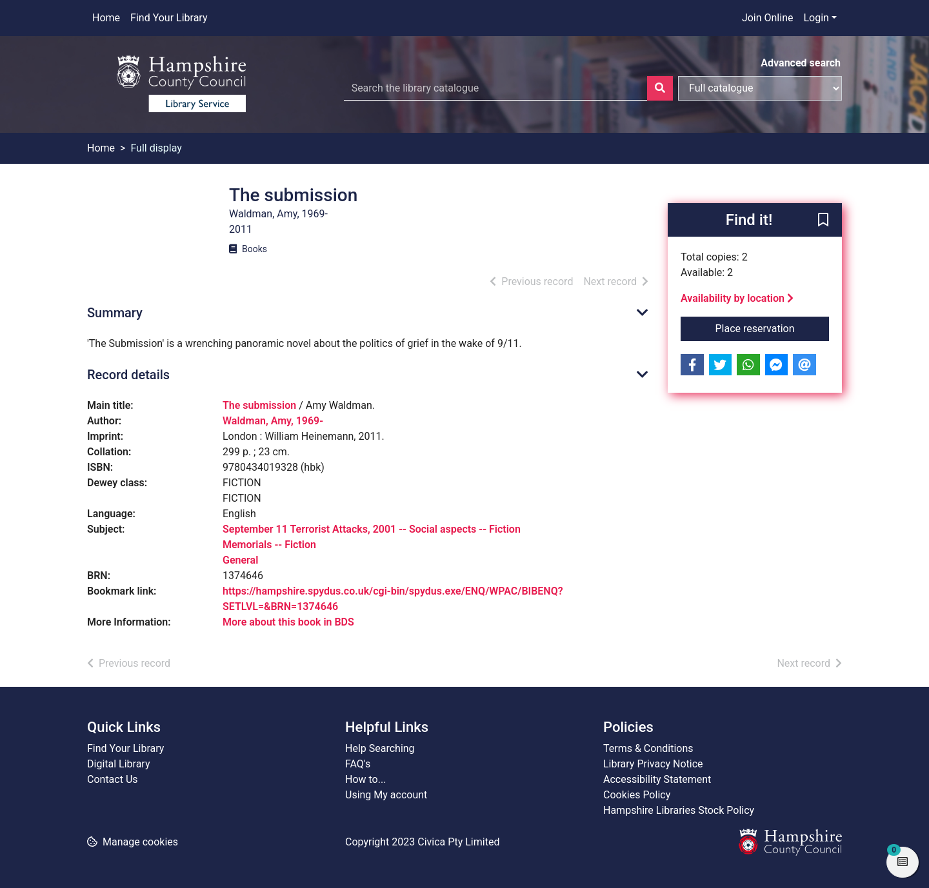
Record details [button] (128, 374)
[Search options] (760, 88)
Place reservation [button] (772, 328)
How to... (365, 779)
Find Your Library (168, 18)
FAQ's (357, 764)
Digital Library (118, 764)
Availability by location (737, 298)
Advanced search (801, 63)
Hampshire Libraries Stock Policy (678, 810)
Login (815, 18)
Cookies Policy (636, 795)
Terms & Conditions (648, 748)
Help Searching (380, 748)
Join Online (768, 18)
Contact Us (112, 779)
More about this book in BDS (288, 622)
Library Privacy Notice (653, 764)
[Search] (660, 88)
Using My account (386, 795)
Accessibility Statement (657, 779)
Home (106, 18)
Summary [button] (115, 313)
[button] (823, 220)
